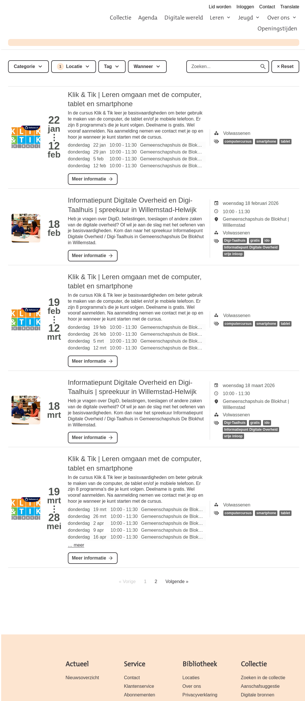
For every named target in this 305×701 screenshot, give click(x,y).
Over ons (278, 17)
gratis (255, 241)
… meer (76, 545)
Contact (267, 6)
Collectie (120, 17)
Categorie (24, 66)
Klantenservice (139, 686)
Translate (289, 6)
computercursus (238, 142)
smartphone (266, 142)
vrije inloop (233, 254)
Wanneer (143, 66)
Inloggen (245, 6)
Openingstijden (277, 28)
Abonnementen (139, 694)
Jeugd (245, 17)
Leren (217, 17)
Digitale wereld (183, 17)
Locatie (69, 66)
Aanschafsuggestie (260, 686)
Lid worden (220, 6)
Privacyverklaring (200, 694)
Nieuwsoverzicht (82, 677)
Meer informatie (89, 178)
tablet (285, 142)
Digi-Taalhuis (234, 241)
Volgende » (176, 581)
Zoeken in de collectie (263, 677)
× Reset (285, 66)
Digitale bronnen (257, 694)
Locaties (191, 677)
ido (267, 241)
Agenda (148, 17)
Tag (108, 66)
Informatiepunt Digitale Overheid (251, 247)
